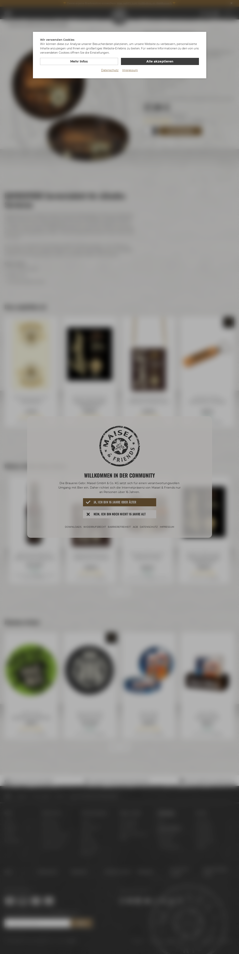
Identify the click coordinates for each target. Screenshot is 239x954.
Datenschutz (110, 70)
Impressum (130, 70)
